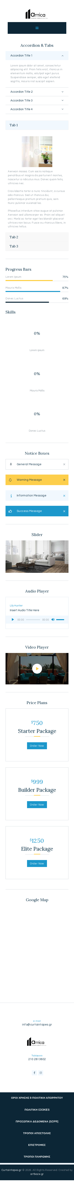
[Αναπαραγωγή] (13, 620)
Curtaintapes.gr (12, 1170)
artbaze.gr (37, 1174)
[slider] (33, 619)
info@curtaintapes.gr (37, 1024)
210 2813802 (37, 1059)
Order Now (37, 745)
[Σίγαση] (53, 620)
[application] (37, 620)
